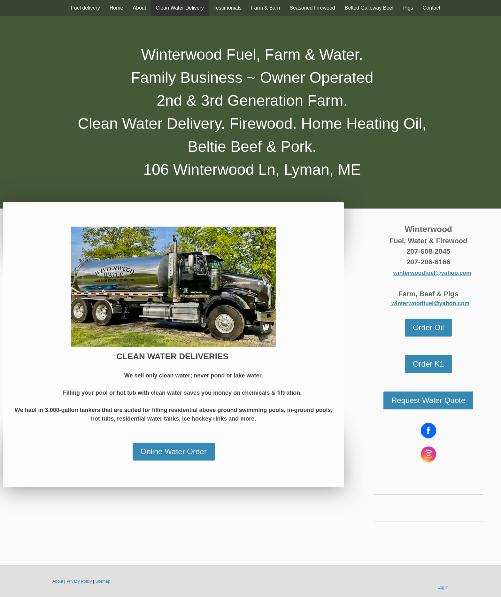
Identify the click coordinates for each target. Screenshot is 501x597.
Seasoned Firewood (312, 8)
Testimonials (227, 8)
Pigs (408, 8)
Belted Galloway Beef (369, 8)
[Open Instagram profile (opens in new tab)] (428, 454)
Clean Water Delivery (180, 8)
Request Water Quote (428, 400)
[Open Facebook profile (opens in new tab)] (428, 430)
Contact (431, 8)
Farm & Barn (265, 8)
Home (116, 8)
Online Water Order (174, 451)
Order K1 (428, 364)
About (139, 8)
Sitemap (102, 581)
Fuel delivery (85, 8)
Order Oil (428, 327)
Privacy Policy (79, 581)
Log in (443, 587)
